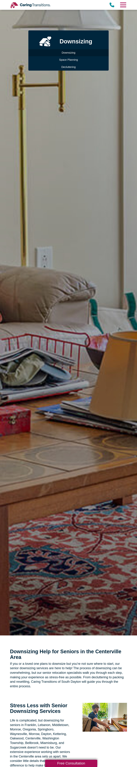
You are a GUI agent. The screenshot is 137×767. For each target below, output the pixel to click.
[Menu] (123, 5)
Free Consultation (71, 763)
